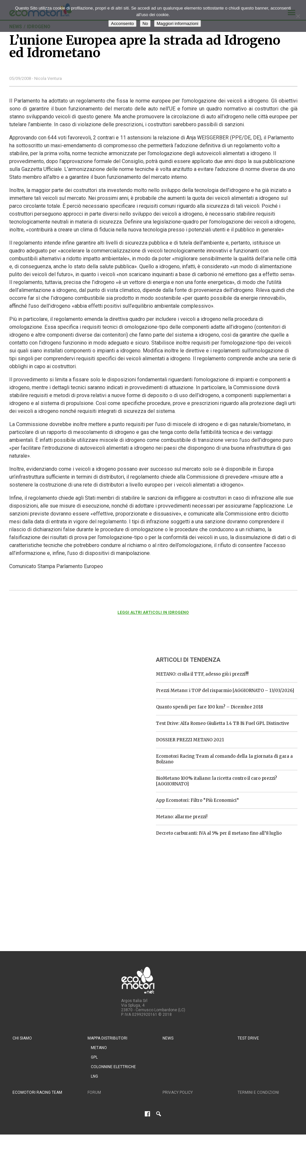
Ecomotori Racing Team (37, 1092)
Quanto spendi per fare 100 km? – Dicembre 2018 (209, 707)
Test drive (248, 1038)
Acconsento (122, 23)
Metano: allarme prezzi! (181, 817)
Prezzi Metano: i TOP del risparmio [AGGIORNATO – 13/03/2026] (225, 690)
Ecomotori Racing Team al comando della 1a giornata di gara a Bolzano (224, 759)
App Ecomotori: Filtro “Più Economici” (197, 800)
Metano (99, 1047)
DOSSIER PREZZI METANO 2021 (190, 740)
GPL (94, 1057)
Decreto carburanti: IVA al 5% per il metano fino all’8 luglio (219, 833)
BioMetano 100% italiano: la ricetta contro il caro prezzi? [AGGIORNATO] (216, 781)
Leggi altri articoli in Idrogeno (153, 612)
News (168, 1038)
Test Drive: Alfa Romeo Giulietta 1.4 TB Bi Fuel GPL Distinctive (222, 723)
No (145, 23)
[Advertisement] (58, 691)
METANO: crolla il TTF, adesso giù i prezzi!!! (202, 674)
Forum (94, 1092)
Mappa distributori (107, 1038)
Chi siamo (22, 1038)
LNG (94, 1076)
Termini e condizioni (258, 1092)
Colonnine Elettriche (113, 1066)
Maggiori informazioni (177, 23)
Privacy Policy (178, 1092)
